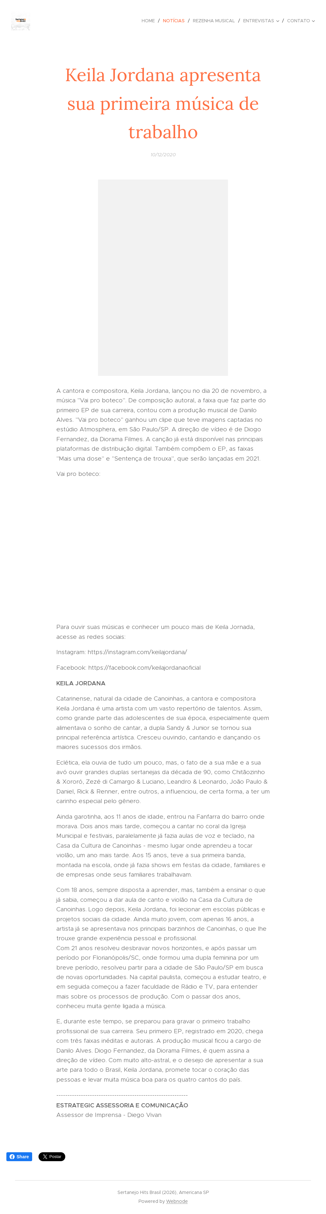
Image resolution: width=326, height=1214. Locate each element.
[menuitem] (150, 21)
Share (19, 1156)
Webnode (177, 1201)
